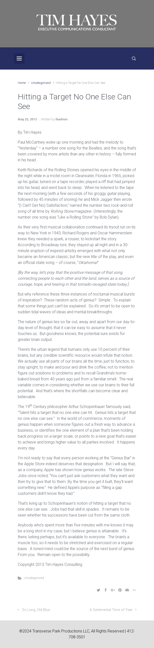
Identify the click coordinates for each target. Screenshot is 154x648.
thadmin (61, 119)
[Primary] (19, 58)
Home (22, 83)
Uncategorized (41, 83)
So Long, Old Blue (36, 610)
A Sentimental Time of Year (111, 610)
